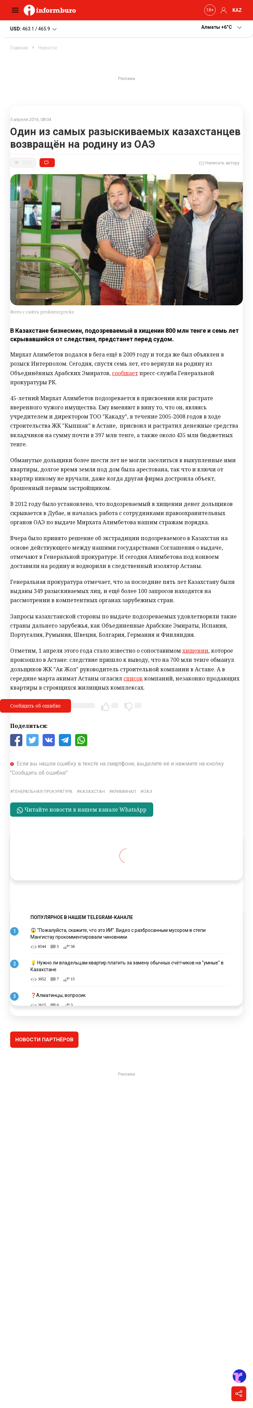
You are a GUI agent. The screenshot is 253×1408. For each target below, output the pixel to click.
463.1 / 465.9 (34, 29)
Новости (47, 47)
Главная (19, 47)
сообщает (125, 373)
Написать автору (219, 163)
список (133, 678)
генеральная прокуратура (42, 791)
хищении (195, 650)
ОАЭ (147, 791)
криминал (124, 791)
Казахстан (92, 791)
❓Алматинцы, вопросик (58, 995)
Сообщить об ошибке (35, 705)
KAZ (237, 10)
